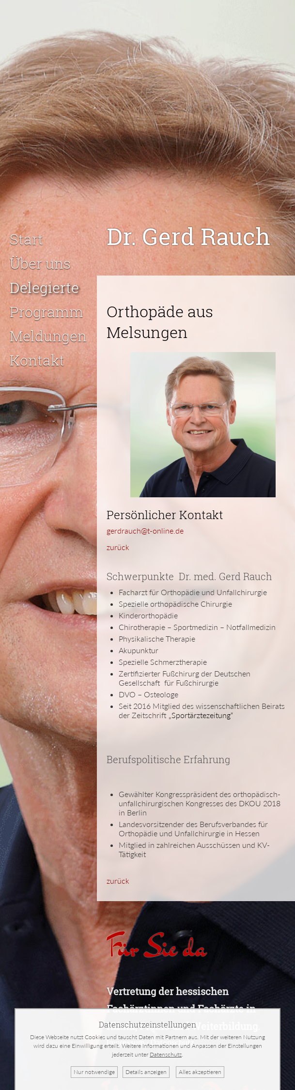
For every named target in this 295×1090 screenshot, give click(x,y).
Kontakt (37, 347)
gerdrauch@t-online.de (145, 518)
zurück (118, 534)
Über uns (40, 251)
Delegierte (44, 275)
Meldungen (48, 323)
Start (26, 226)
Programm (46, 299)
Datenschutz (166, 1054)
